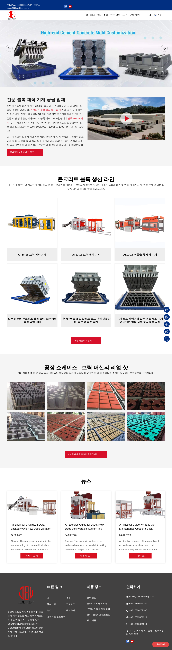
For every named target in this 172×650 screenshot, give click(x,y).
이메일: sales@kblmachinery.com (50, 2)
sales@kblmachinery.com (141, 592)
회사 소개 (51, 599)
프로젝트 (70, 599)
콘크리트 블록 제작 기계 (98, 604)
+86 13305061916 (138, 612)
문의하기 (70, 606)
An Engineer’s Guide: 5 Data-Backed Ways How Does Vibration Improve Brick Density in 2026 (32, 527)
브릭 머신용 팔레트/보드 (98, 610)
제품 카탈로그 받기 (83, 337)
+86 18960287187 (138, 599)
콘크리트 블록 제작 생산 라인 (45, 105)
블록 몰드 (91, 593)
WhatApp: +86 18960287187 (20, 2)
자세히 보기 (32, 554)
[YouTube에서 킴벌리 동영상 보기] (73, 2)
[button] (9, 43)
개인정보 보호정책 (56, 612)
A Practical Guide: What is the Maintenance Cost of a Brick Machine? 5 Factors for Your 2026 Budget (140, 528)
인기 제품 (91, 616)
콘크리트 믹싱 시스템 (97, 599)
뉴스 (49, 606)
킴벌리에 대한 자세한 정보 (24, 147)
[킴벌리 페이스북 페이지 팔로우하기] (69, 2)
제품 (68, 593)
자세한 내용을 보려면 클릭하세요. (82, 451)
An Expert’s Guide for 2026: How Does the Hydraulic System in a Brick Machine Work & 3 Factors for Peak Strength (85, 528)
